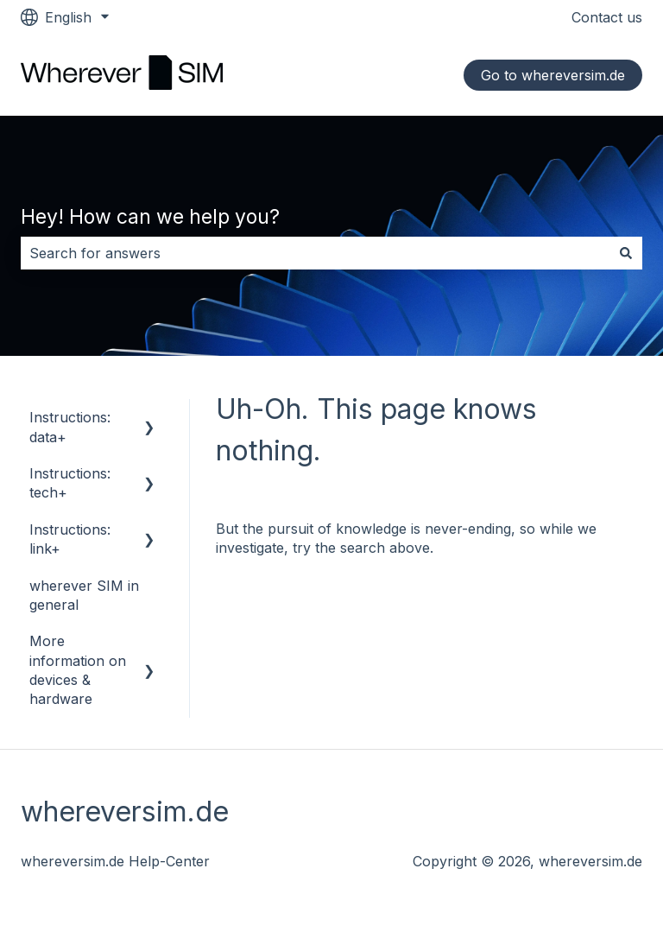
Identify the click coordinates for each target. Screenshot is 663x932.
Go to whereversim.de (553, 75)
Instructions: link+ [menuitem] (69, 539)
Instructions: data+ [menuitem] (69, 427)
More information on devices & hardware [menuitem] (77, 669)
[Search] (625, 253)
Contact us (606, 17)
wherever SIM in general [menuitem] (84, 595)
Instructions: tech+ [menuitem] (69, 483)
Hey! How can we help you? (150, 217)
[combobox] (315, 253)
